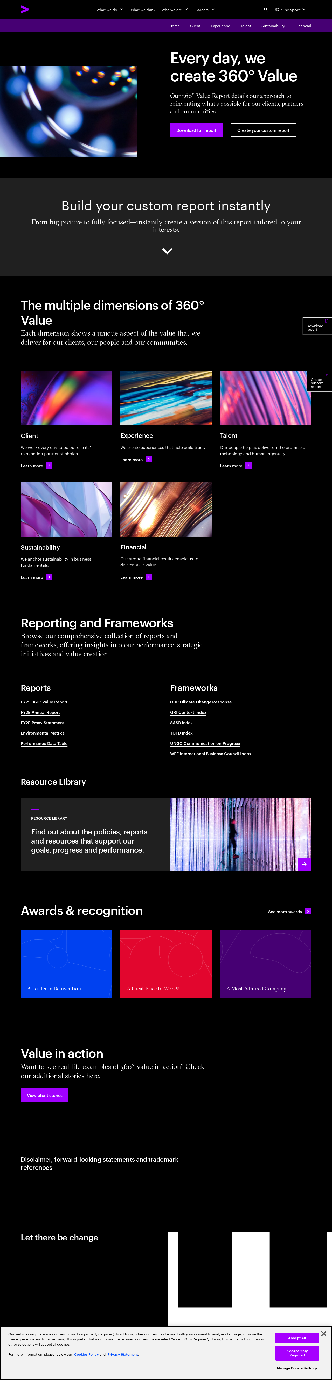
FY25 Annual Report (40, 712)
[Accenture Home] (36, 9)
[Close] (323, 1333)
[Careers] (205, 9)
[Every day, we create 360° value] (174, 25)
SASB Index (181, 722)
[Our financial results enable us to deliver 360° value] (303, 25)
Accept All (297, 1338)
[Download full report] (196, 130)
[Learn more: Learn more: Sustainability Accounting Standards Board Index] (236, 465)
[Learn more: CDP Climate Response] (36, 465)
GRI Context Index (188, 712)
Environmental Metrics (43, 733)
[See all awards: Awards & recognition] (289, 911)
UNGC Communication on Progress (205, 743)
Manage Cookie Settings (297, 1368)
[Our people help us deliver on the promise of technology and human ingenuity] (245, 25)
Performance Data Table (44, 743)
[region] (166, 1353)
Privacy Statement (123, 1354)
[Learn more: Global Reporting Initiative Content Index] (136, 459)
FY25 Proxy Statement (42, 722)
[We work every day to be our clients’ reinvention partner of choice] (195, 25)
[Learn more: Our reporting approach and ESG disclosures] (166, 834)
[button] (44, 1095)
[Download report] (317, 344)
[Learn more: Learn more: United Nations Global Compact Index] (36, 577)
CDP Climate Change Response (201, 701)
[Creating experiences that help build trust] (220, 25)
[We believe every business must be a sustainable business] (273, 25)
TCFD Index (181, 733)
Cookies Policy (86, 1354)
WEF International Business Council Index (210, 753)
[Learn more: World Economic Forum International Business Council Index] (136, 577)
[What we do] (110, 9)
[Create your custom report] (263, 130)
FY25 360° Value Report (44, 701)
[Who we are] (175, 9)
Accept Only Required (297, 1353)
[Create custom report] (319, 402)
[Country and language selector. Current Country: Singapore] (291, 9)
